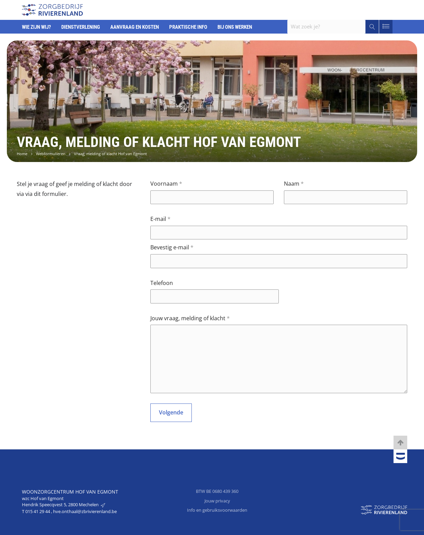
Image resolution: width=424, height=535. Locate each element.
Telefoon (161, 283)
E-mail (160, 219)
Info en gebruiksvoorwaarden (217, 510)
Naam (294, 183)
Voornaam (166, 183)
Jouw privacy (217, 501)
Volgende (171, 412)
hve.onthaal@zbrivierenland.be (85, 511)
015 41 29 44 (38, 511)
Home (22, 153)
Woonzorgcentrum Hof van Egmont (70, 491)
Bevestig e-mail (172, 247)
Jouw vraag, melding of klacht (190, 318)
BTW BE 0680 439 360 (217, 491)
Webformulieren (50, 153)
